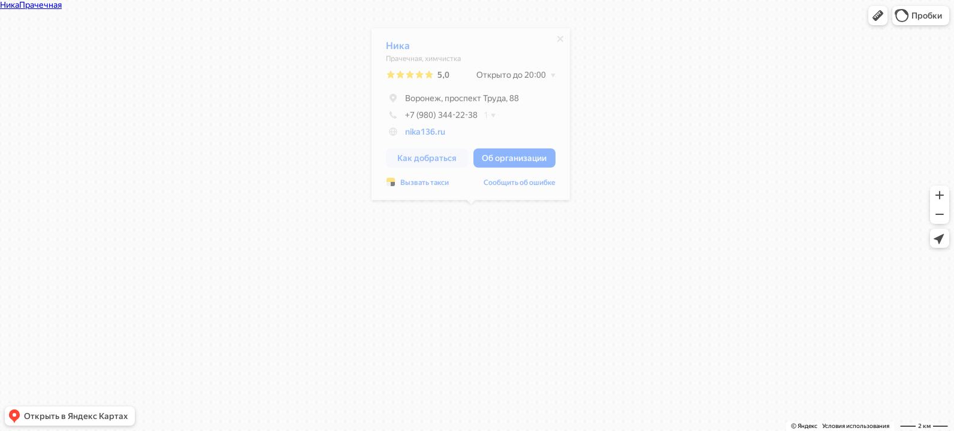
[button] (877, 15)
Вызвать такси (424, 185)
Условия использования (855, 426)
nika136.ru (425, 134)
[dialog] (471, 117)
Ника (398, 48)
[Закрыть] (560, 42)
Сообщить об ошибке (520, 185)
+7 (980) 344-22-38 (432, 118)
